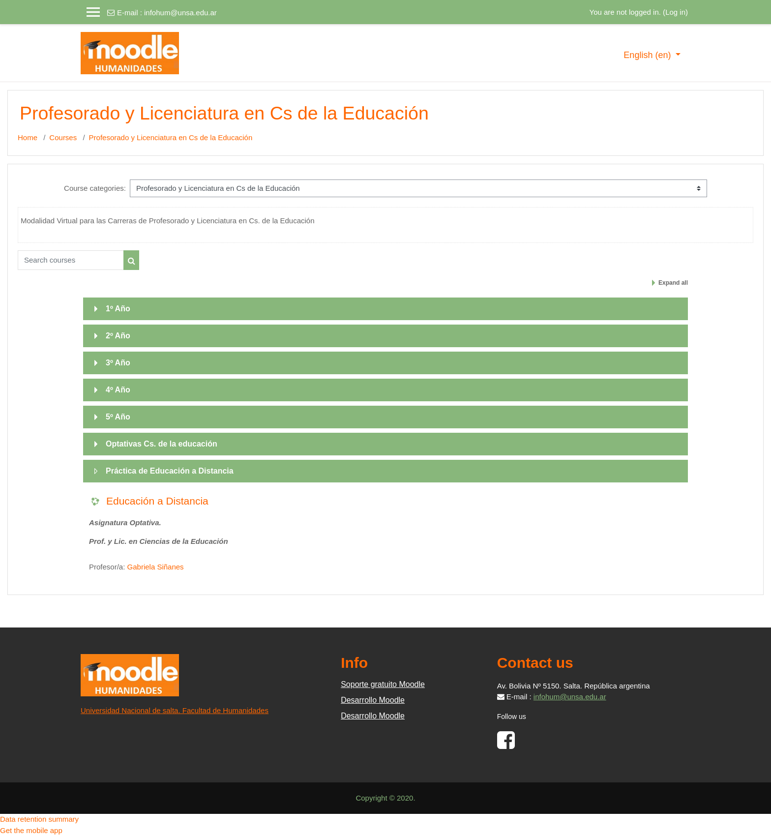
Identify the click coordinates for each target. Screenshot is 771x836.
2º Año (118, 335)
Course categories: (95, 188)
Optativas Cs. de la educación (161, 444)
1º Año (118, 308)
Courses (63, 137)
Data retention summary (39, 819)
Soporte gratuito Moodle (383, 684)
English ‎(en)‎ (648, 55)
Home (27, 137)
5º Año (118, 417)
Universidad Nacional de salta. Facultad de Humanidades (174, 710)
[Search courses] (71, 260)
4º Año (118, 390)
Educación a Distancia (157, 501)
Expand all (673, 282)
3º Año (118, 362)
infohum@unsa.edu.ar (180, 12)
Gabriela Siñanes (155, 567)
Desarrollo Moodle (373, 700)
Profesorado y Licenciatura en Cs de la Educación (171, 137)
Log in (675, 12)
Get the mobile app (31, 830)
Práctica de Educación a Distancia (170, 471)
